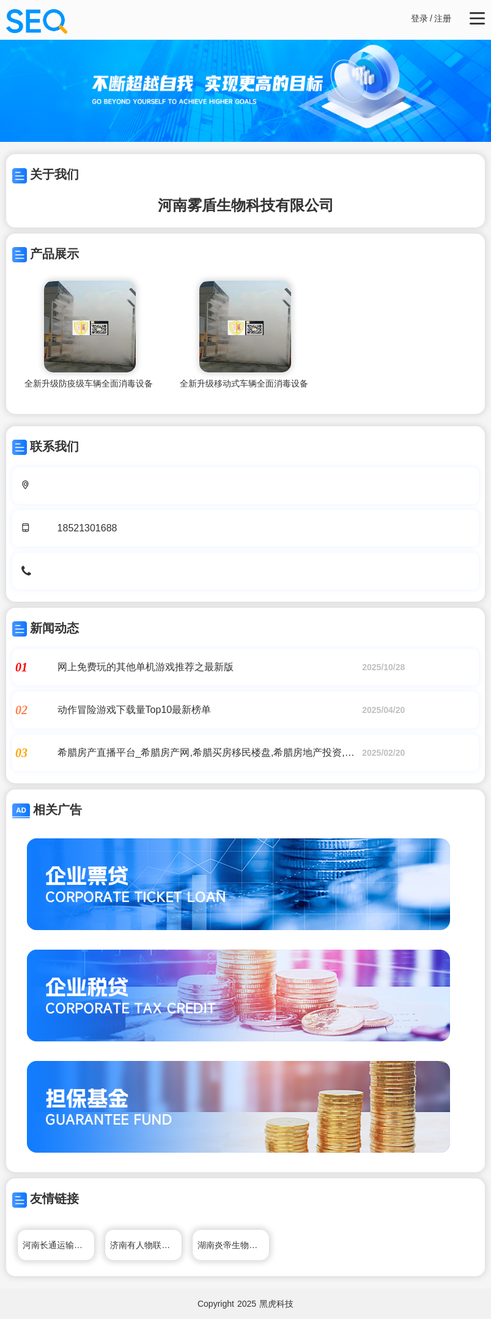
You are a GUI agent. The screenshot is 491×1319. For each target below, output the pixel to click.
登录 (419, 18)
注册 (442, 18)
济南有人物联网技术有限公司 (146, 1245)
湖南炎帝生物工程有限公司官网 (234, 1245)
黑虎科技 (276, 1304)
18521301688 (87, 528)
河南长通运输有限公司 (59, 1245)
